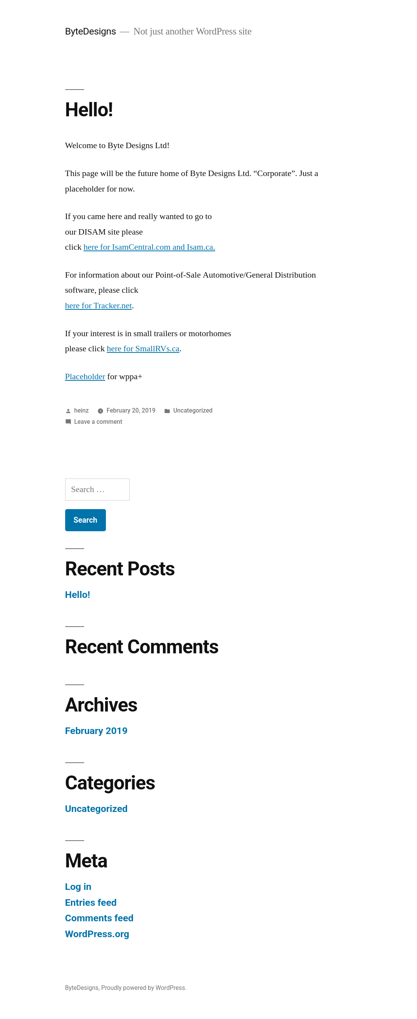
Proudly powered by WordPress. (144, 987)
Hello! (89, 109)
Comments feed (99, 918)
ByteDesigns (90, 31)
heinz (81, 410)
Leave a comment (98, 421)
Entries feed (91, 902)
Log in (78, 886)
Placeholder (85, 376)
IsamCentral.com (141, 247)
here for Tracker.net (98, 305)
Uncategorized (193, 410)
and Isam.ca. (193, 247)
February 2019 (96, 730)
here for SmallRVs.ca (143, 348)
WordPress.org (97, 934)
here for (97, 247)
